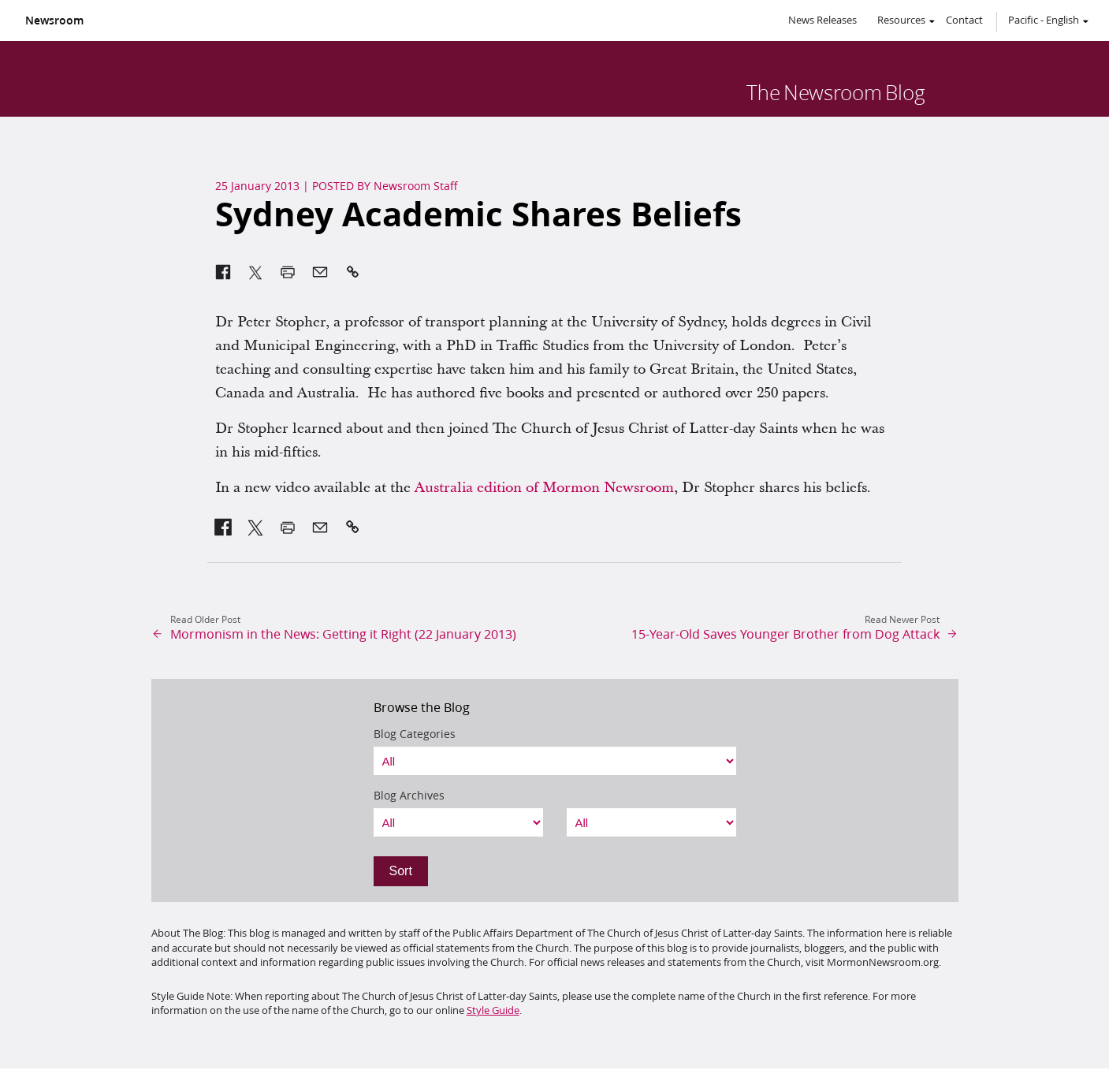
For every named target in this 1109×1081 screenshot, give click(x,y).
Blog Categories (415, 734)
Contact (964, 20)
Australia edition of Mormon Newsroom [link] (544, 488)
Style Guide (493, 1010)
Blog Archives (409, 795)
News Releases (822, 20)
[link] (223, 527)
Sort (400, 871)
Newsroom (54, 20)
